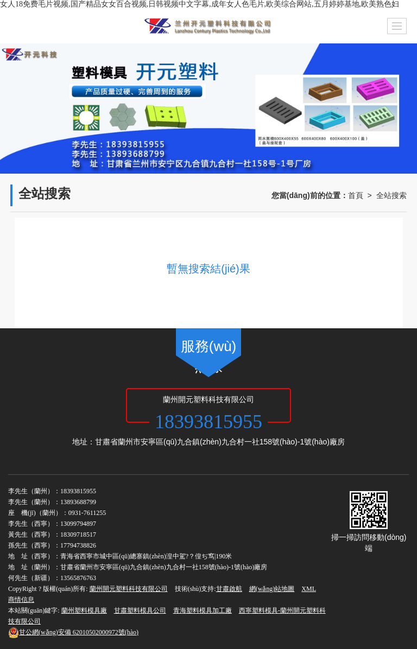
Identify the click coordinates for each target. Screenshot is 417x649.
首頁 (355, 195)
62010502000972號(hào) (73, 632)
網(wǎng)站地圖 (272, 589)
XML (308, 589)
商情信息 (21, 599)
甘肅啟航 (229, 589)
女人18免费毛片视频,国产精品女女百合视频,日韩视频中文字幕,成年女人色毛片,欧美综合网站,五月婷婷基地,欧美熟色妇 (199, 4)
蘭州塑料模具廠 (84, 610)
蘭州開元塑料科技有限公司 (129, 589)
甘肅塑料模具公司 (140, 610)
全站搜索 (391, 195)
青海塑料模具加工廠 (202, 610)
